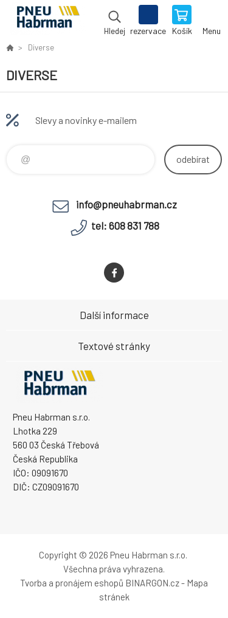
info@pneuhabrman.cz (126, 204)
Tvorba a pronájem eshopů (71, 582)
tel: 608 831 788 (125, 225)
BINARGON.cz (152, 582)
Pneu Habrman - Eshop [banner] (47, 21)
